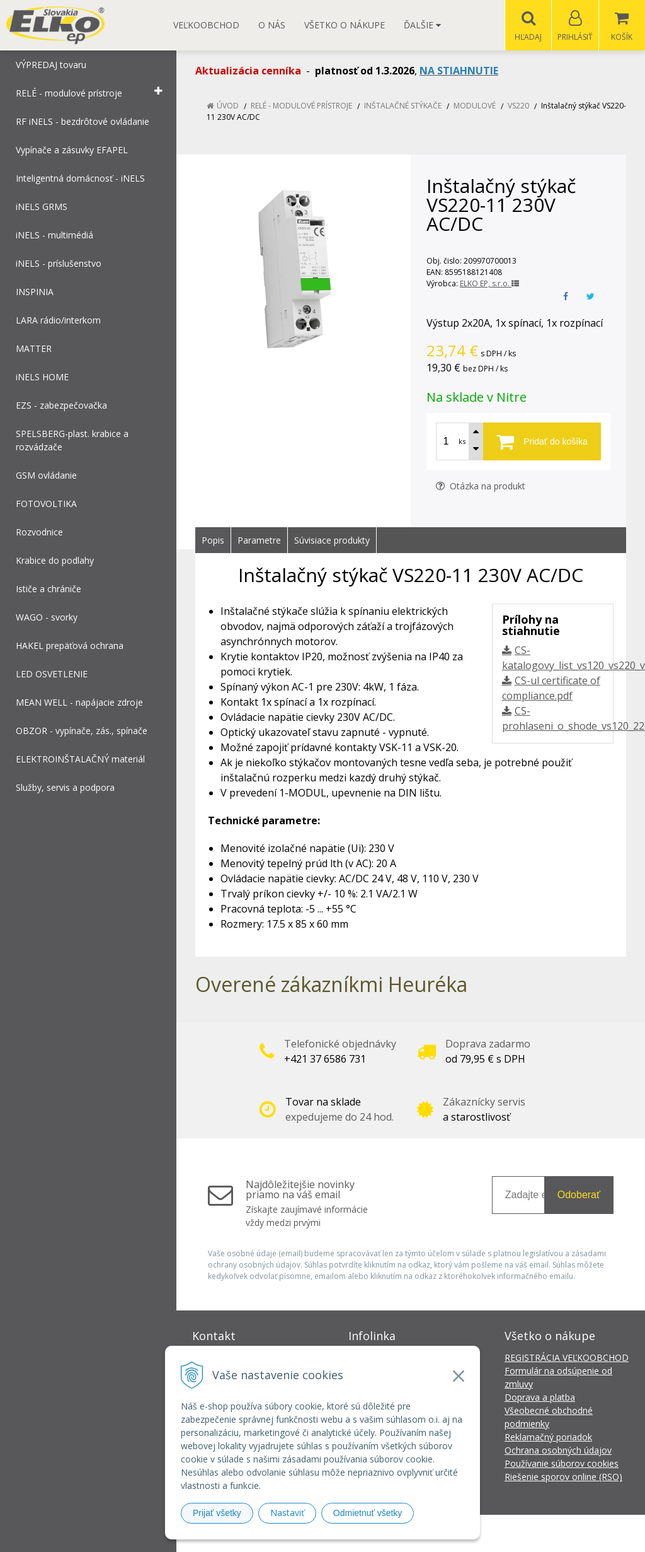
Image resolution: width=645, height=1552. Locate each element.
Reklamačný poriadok (548, 1438)
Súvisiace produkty (332, 541)
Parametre (259, 541)
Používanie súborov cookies (562, 1464)
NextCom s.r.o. (548, 1533)
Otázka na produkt (480, 487)
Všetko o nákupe (344, 25)
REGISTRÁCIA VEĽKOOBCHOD (567, 1358)
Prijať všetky (217, 1513)
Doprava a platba (540, 1398)
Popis (213, 541)
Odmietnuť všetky (367, 1513)
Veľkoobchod (206, 25)
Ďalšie (422, 25)
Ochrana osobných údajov (558, 1451)
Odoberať (578, 1195)
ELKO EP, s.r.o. (489, 284)
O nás (271, 25)
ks (462, 441)
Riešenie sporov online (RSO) (563, 1477)
